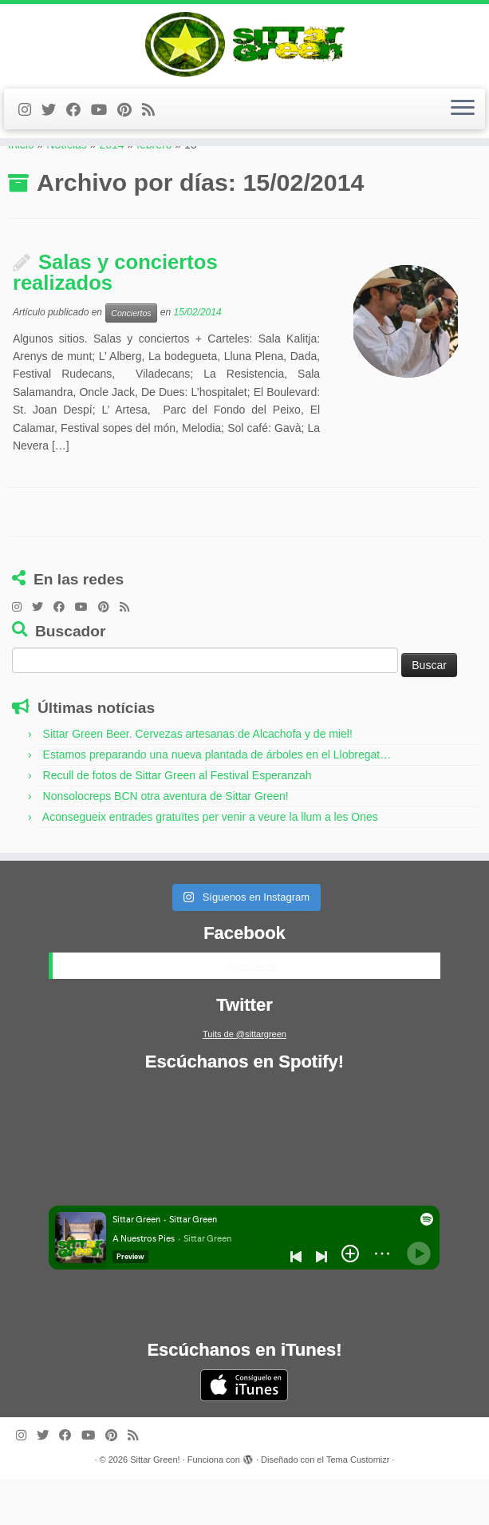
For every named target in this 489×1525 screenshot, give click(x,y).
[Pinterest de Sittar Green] (129, 125)
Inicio (21, 190)
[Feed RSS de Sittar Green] (153, 125)
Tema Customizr (357, 1505)
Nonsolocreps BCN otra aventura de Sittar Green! (166, 842)
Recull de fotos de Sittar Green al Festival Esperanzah (177, 821)
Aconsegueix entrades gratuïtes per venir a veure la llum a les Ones (210, 863)
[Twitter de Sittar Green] (53, 125)
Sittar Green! (154, 1505)
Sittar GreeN (252, 1011)
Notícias (66, 190)
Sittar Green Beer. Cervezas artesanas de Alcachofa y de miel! (198, 780)
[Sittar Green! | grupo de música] (244, 52)
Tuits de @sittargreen (244, 1079)
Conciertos (131, 358)
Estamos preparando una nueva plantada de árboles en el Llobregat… (217, 800)
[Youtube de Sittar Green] (104, 125)
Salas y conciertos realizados (115, 318)
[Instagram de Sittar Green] (29, 125)
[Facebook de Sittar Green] (78, 125)
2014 (111, 190)
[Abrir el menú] (463, 125)
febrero (154, 190)
